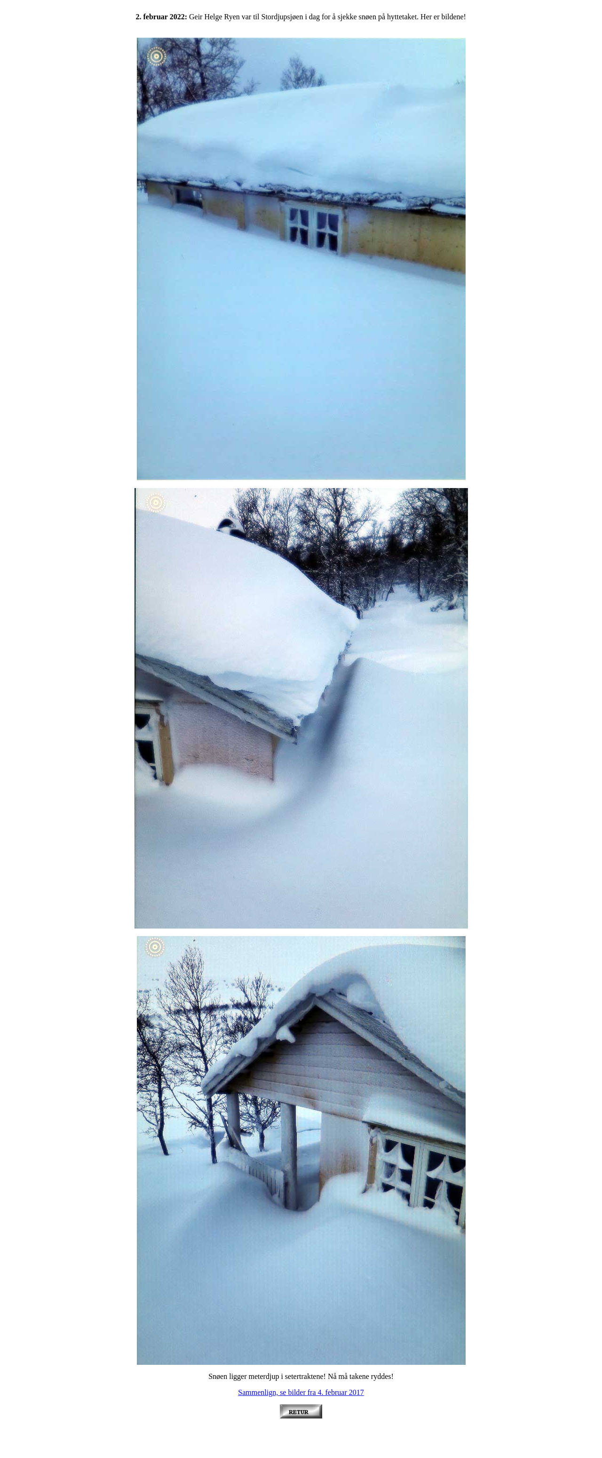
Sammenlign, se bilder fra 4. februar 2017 (301, 1392)
